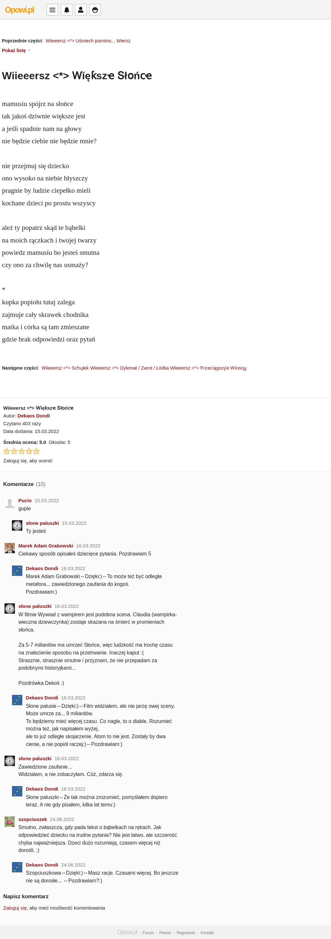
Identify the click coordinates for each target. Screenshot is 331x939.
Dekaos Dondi (33, 415)
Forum (148, 933)
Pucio (25, 500)
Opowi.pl (19, 9)
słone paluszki (42, 523)
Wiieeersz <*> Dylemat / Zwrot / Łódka (129, 368)
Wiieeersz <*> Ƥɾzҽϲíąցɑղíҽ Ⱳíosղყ (208, 368)
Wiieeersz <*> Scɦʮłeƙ (65, 368)
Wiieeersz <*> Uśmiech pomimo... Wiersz (88, 40)
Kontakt (207, 933)
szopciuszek (32, 819)
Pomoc (165, 933)
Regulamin (186, 933)
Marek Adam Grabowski (45, 545)
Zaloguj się (15, 908)
